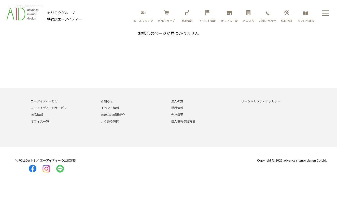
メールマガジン (143, 16)
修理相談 (286, 16)
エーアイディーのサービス (49, 107)
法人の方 (248, 16)
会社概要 (177, 114)
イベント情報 (207, 16)
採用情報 (177, 107)
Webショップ (166, 16)
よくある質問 (110, 121)
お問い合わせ (267, 16)
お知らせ (107, 101)
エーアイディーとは (44, 101)
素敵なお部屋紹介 (113, 114)
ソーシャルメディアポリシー (261, 101)
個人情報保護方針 (183, 121)
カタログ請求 (305, 16)
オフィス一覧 (229, 16)
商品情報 (187, 16)
